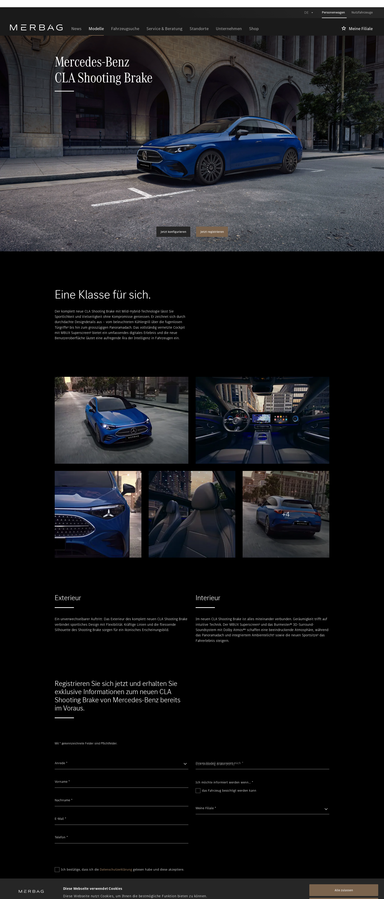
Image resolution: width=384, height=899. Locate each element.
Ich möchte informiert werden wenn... (224, 782)
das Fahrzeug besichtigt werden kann (229, 790)
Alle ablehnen (343, 884)
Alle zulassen (344, 870)
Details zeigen (74, 889)
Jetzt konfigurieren (173, 232)
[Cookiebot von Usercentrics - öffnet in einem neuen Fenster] (31, 889)
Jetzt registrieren (212, 232)
